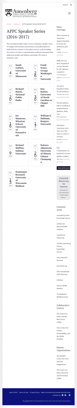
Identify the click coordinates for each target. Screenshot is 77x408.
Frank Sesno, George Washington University (46, 72)
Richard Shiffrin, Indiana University (21, 149)
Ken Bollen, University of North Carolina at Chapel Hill (46, 97)
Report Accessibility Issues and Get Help (55, 392)
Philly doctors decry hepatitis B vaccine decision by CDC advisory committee (63, 66)
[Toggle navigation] (69, 13)
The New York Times (63, 94)
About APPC (13, 392)
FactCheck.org (62, 266)
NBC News (60, 159)
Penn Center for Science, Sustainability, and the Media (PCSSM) (63, 333)
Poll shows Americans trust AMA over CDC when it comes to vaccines (63, 131)
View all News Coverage (64, 168)
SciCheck (60, 280)
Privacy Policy (35, 392)
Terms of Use (23, 392)
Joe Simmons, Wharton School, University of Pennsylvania (21, 125)
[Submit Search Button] (71, 5)
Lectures (17, 24)
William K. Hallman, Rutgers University (46, 119)
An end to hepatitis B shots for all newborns (63, 89)
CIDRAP (59, 52)
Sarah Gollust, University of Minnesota (21, 71)
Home (9, 24)
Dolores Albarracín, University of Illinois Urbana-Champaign (46, 153)
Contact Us (56, 395)
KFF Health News (61, 117)
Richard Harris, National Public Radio (20, 94)
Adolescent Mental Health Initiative (62, 226)
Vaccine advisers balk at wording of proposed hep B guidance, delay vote (63, 108)
